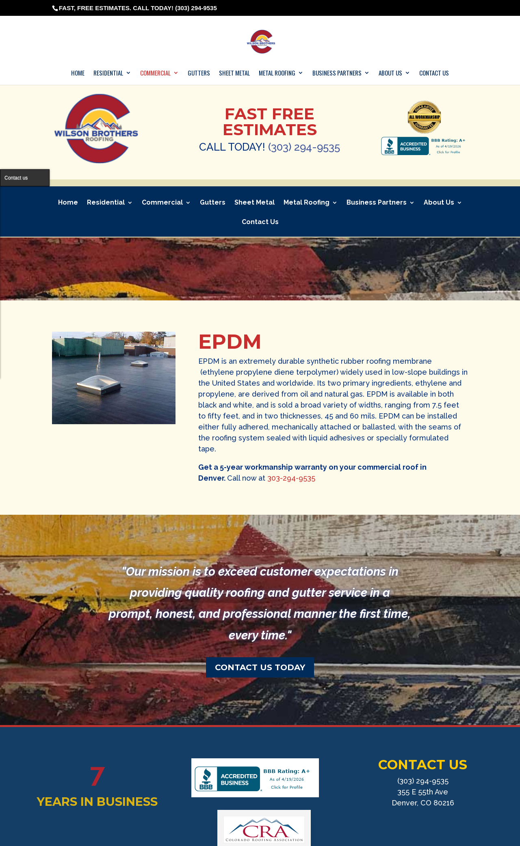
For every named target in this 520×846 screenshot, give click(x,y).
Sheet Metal (234, 73)
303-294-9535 (291, 478)
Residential (108, 73)
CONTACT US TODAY (260, 667)
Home (77, 73)
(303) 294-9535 (304, 147)
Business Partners (337, 73)
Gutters (199, 73)
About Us (390, 73)
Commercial (155, 73)
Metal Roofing (277, 73)
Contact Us (434, 73)
